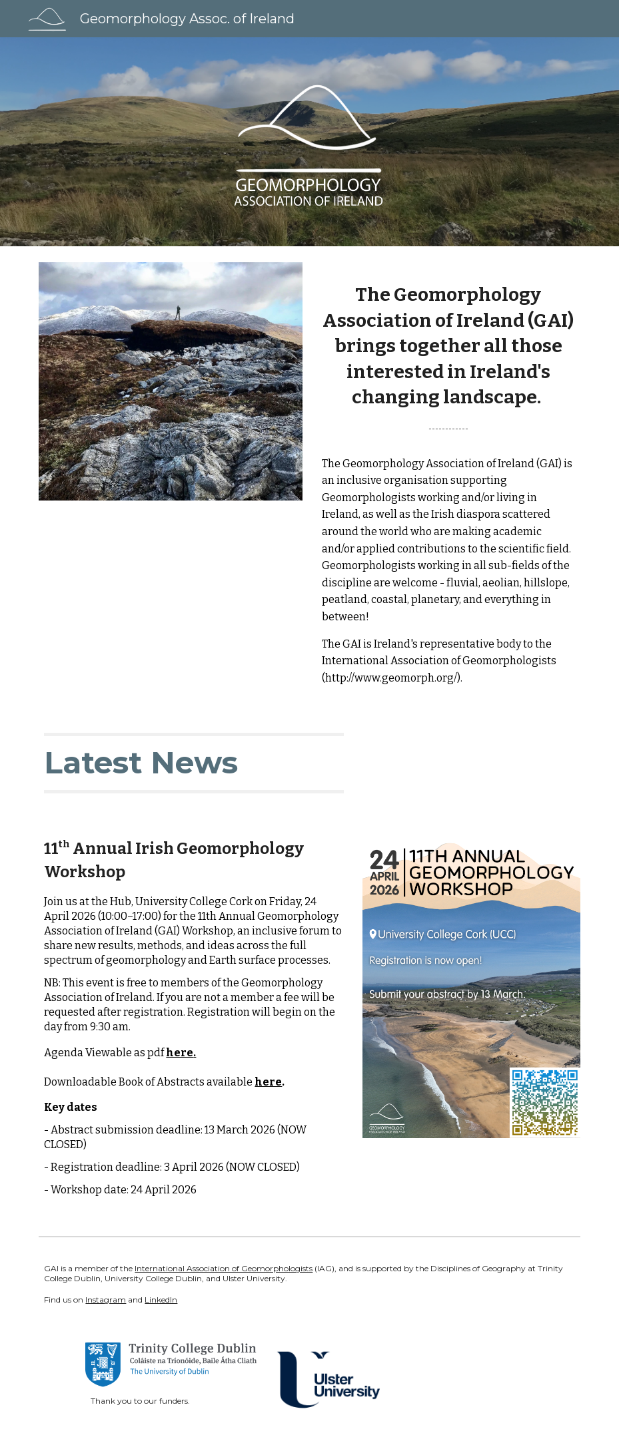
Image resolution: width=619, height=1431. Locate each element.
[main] (448, 354)
